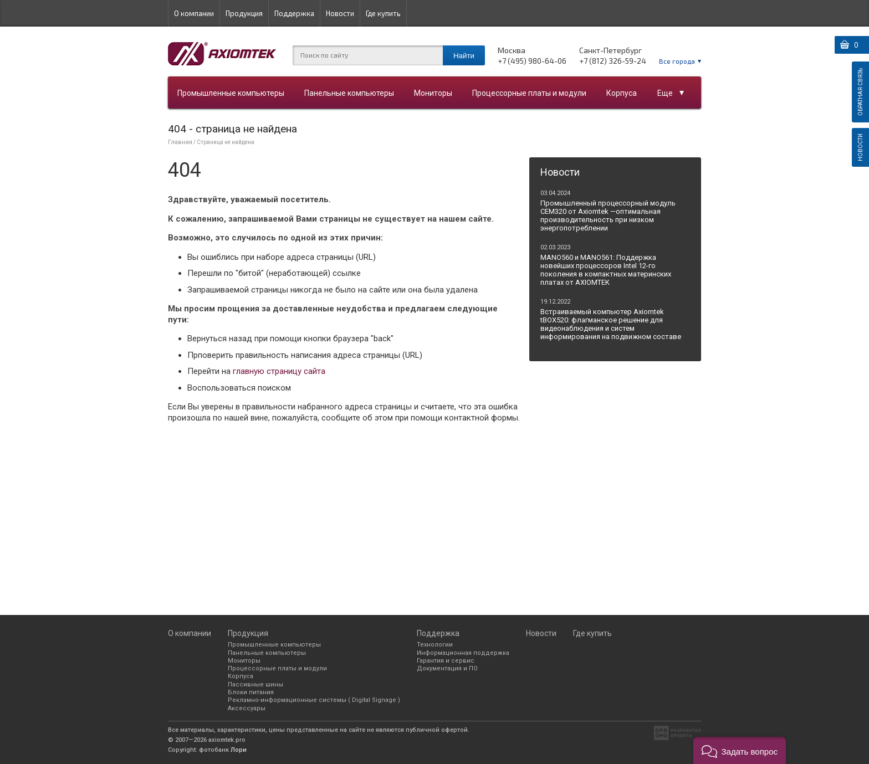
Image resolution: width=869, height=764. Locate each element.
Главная (180, 142)
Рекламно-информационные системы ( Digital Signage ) (314, 700)
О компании (194, 13)
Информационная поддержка (463, 653)
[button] (739, 750)
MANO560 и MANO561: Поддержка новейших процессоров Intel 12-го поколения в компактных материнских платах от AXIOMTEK (605, 269)
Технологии (435, 644)
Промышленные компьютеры (230, 93)
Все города (677, 61)
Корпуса (621, 93)
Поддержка (294, 13)
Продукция (244, 13)
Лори (239, 749)
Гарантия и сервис (445, 660)
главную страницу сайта (279, 371)
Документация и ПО (447, 668)
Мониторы (433, 93)
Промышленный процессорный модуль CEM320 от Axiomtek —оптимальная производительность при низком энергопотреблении (608, 215)
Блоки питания (251, 692)
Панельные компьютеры (349, 93)
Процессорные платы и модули (529, 93)
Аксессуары (246, 708)
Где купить (383, 13)
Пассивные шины (255, 684)
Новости (340, 13)
